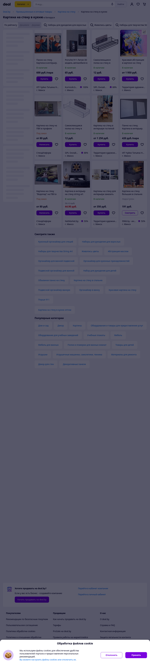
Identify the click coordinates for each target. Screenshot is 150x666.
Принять (136, 655)
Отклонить (111, 655)
